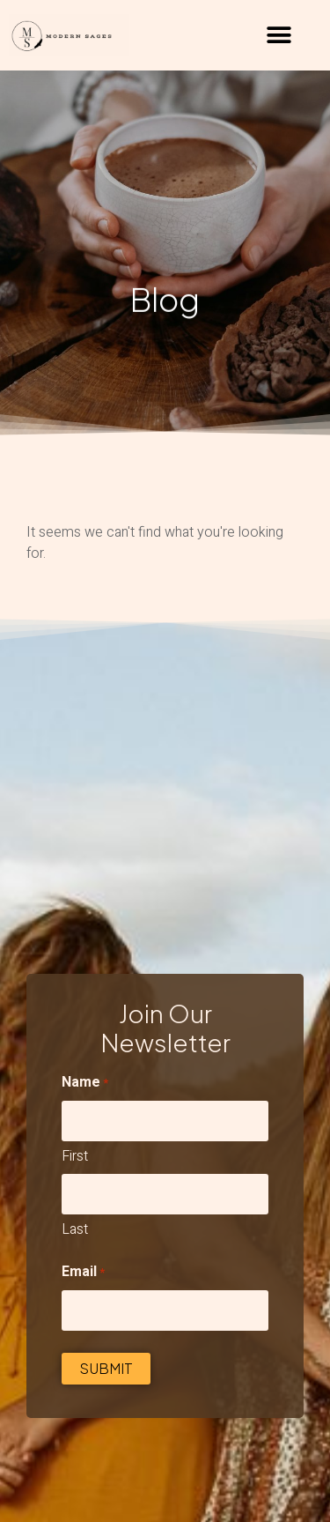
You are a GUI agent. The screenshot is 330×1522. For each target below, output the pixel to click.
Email (83, 1272)
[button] (278, 36)
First (75, 1156)
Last (75, 1229)
